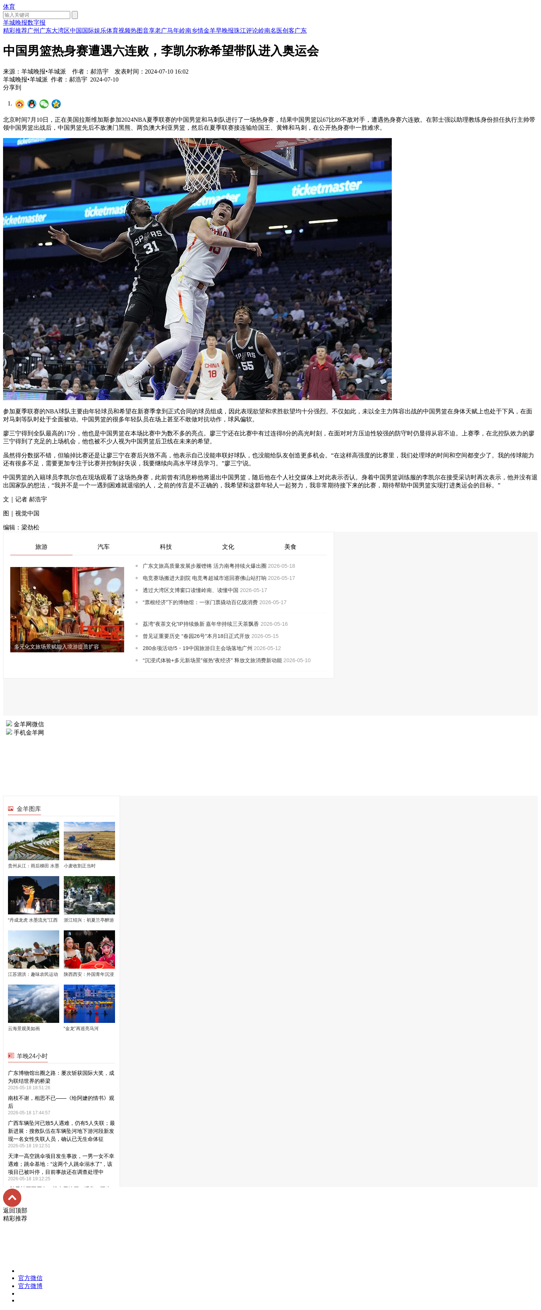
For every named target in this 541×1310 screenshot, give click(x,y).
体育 (9, 6)
